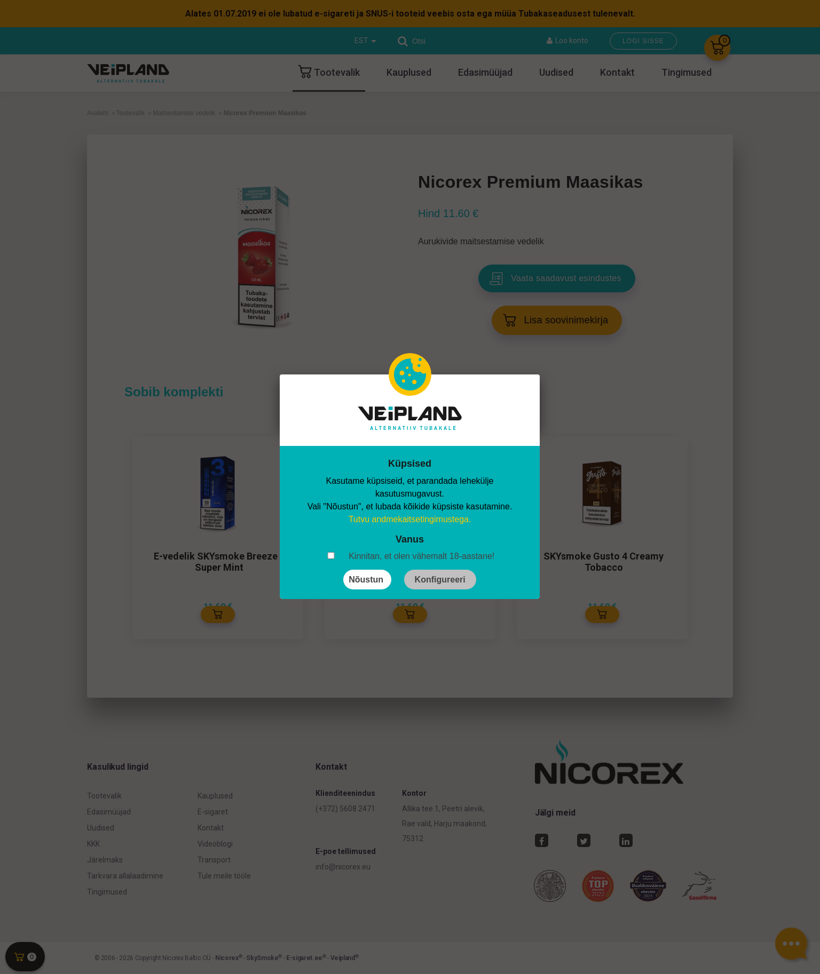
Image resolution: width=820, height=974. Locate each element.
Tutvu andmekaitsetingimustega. (410, 519)
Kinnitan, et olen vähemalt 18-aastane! (421, 556)
